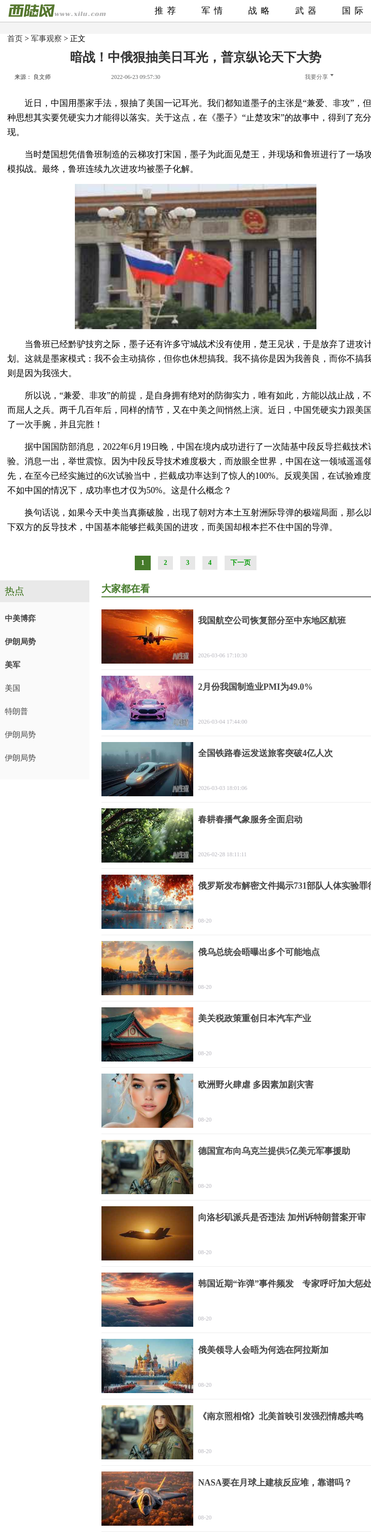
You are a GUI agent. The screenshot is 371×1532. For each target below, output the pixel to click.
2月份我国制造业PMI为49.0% (255, 687)
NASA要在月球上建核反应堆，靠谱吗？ (275, 1482)
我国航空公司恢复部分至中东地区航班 (272, 620)
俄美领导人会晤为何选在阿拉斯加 (263, 1350)
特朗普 (16, 711)
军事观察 (46, 38)
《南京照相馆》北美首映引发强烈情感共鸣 (280, 1416)
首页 (15, 38)
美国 (12, 688)
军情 (214, 10)
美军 (12, 665)
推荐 (167, 10)
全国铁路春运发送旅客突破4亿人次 (265, 753)
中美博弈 (20, 618)
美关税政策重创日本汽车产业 (254, 1018)
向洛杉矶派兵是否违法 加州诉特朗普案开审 (282, 1217)
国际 (354, 10)
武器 (307, 10)
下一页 (240, 562)
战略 (260, 10)
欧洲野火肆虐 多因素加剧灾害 (256, 1085)
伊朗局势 (20, 641)
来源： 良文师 (32, 77)
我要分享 (319, 77)
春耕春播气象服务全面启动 (250, 819)
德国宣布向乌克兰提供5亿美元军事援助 (274, 1151)
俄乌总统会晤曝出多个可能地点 (259, 952)
